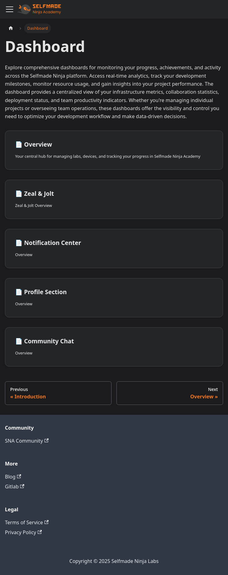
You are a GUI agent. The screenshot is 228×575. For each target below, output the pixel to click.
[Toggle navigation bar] (9, 9)
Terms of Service (27, 522)
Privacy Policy (23, 532)
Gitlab (14, 486)
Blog (13, 476)
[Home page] (11, 28)
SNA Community (27, 440)
